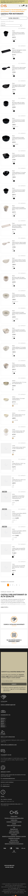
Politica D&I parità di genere (14, 825)
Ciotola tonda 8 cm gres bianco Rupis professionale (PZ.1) (19, 314)
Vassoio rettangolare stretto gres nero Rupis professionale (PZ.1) (19, 51)
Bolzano (3, 726)
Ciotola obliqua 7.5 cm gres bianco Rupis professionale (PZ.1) (19, 349)
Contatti (14, 823)
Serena (13, 380)
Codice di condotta (14, 831)
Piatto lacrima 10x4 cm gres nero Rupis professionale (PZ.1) (19, 69)
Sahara (13, 397)
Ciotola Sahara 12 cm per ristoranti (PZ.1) (18, 399)
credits (14, 889)
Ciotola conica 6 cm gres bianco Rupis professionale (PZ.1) (19, 209)
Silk (13, 461)
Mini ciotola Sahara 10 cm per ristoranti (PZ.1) (18, 415)
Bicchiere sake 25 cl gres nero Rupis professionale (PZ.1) (18, 104)
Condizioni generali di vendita (14, 821)
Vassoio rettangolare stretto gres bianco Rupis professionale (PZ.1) (19, 226)
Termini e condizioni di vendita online (14, 818)
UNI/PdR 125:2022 (9, 860)
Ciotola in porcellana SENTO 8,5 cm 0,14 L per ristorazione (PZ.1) (19, 532)
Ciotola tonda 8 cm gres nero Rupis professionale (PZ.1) (18, 139)
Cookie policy (14, 820)
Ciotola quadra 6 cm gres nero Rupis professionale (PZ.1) (18, 156)
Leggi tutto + (4, 607)
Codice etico (14, 834)
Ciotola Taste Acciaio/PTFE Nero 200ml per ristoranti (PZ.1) (18, 550)
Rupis (13, 31)
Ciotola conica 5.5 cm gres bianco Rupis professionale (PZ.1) (19, 366)
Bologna (3, 718)
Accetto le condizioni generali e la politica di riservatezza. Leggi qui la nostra (14, 689)
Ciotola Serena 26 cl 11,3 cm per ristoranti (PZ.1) (19, 383)
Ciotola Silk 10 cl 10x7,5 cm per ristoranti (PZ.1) (19, 480)
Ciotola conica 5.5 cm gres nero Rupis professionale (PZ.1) (18, 191)
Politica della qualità (14, 832)
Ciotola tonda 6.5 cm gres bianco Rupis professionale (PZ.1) (19, 296)
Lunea (13, 429)
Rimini (3, 723)
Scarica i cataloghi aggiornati (8, 704)
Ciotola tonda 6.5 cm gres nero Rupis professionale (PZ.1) (18, 121)
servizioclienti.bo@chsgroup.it (8, 778)
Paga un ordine (14, 840)
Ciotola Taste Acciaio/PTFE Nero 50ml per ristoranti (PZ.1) (18, 567)
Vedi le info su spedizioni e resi (9, 744)
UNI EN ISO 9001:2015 (9, 859)
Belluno (3, 725)
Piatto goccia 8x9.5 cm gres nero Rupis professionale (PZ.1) (19, 86)
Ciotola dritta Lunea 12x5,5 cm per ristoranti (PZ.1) (19, 447)
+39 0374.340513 (6, 784)
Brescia (3, 720)
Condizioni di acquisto (14, 838)
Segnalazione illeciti (14, 842)
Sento (13, 494)
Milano (3, 721)
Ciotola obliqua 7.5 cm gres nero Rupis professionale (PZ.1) (19, 174)
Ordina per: (3, 23)
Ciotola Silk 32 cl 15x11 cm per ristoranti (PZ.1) (18, 464)
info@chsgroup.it (5, 786)
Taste (13, 546)
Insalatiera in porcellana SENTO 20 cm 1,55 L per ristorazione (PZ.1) (18, 497)
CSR (14, 827)
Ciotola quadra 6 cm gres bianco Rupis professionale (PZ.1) (19, 331)
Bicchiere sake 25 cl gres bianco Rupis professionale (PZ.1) (19, 279)
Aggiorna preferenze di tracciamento (14, 843)
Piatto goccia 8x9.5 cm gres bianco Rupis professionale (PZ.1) (19, 261)
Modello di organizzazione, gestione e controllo (14, 836)
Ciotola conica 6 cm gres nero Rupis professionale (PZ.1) (18, 34)
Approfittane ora (15, 2)
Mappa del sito (14, 829)
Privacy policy (14, 816)
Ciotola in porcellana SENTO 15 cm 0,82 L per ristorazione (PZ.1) (19, 515)
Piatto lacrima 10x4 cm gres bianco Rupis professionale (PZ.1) (19, 244)
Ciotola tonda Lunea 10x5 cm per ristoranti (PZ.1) (18, 431)
